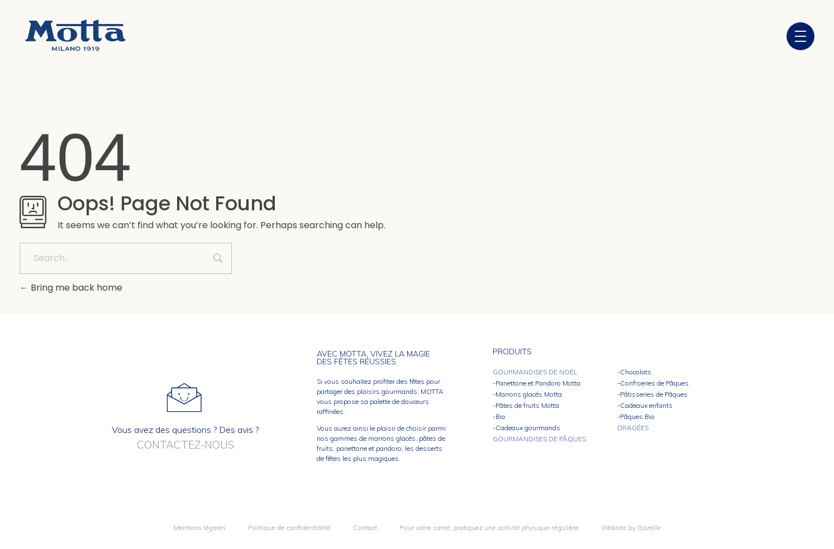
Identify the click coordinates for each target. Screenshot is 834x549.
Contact (365, 527)
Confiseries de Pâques (654, 383)
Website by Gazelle (631, 527)
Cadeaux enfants (646, 405)
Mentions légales (199, 527)
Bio (500, 416)
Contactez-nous (185, 444)
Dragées (633, 427)
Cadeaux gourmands (527, 427)
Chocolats (635, 372)
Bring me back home (71, 287)
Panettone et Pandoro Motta (537, 383)
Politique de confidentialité (289, 527)
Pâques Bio (637, 416)
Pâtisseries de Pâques (654, 394)
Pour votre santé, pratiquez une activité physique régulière (489, 527)
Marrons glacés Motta (528, 394)
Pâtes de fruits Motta (527, 405)
